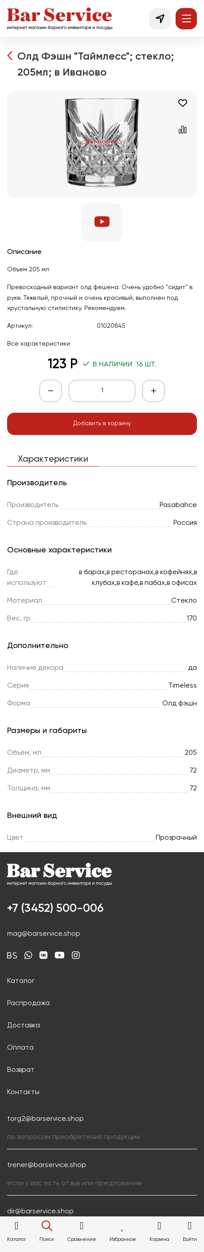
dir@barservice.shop (40, 1211)
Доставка (23, 1025)
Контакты (23, 1092)
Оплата (20, 1047)
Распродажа (28, 1003)
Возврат (21, 1070)
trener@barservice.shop (46, 1165)
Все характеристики (38, 344)
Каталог (21, 981)
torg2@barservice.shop (45, 1119)
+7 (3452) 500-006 (55, 908)
